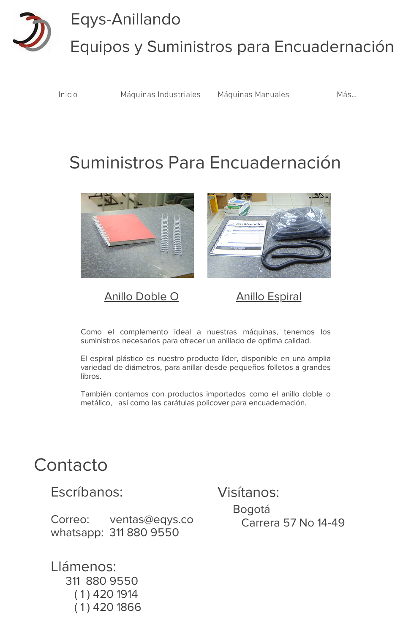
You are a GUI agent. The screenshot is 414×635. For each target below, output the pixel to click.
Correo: (80, 519)
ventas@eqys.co (151, 519)
